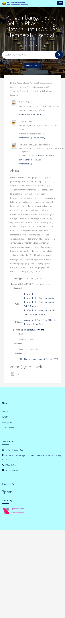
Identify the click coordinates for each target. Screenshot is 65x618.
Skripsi (41, 324)
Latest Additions (8, 427)
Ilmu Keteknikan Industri (44, 298)
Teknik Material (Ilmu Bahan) (35, 314)
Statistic (5, 411)
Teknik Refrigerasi (31, 306)
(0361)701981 (9, 465)
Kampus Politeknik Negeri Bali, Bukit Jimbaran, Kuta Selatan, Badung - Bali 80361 (32, 457)
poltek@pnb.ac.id (11, 470)
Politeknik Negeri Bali (12, 450)
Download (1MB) (25, 163)
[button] (12, 374)
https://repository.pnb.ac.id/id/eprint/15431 (41, 359)
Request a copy (39, 114)
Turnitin (5, 416)
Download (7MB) (25, 114)
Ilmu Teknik (28, 294)
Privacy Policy (7, 422)
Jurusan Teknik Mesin (32, 320)
